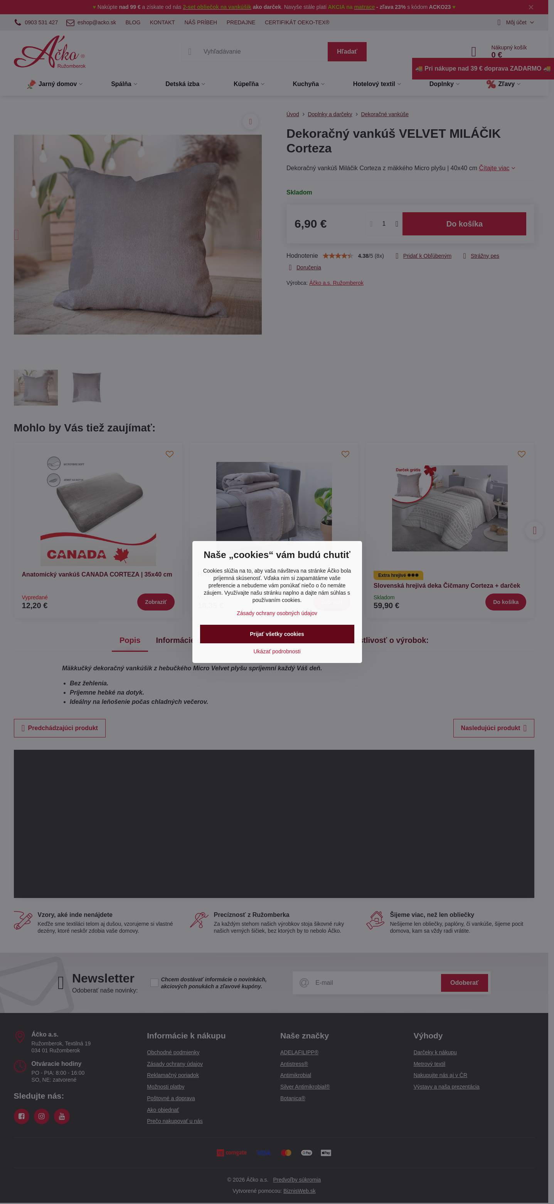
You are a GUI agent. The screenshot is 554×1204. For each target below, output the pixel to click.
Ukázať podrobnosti (277, 651)
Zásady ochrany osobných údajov (277, 613)
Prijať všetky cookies (277, 634)
